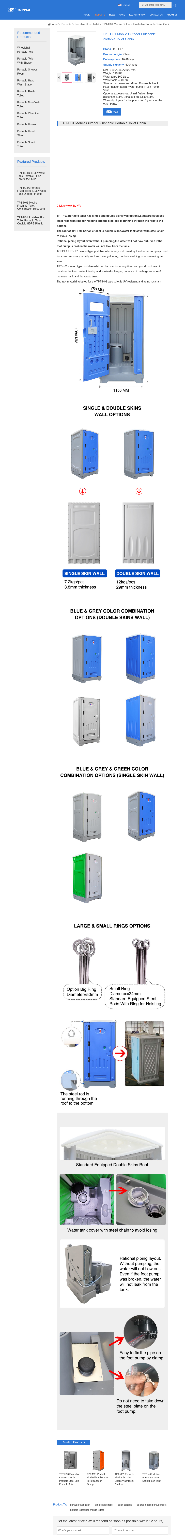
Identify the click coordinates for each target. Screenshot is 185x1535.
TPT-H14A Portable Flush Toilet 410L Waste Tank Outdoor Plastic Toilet (31, 192)
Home (53, 24)
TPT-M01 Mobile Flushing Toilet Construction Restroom (31, 205)
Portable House (26, 124)
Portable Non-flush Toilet (28, 104)
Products (66, 24)
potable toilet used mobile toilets (87, 1510)
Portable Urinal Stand (26, 133)
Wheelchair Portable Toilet (25, 49)
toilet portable (125, 1504)
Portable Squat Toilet (26, 144)
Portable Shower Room (27, 71)
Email (112, 111)
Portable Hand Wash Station (25, 82)
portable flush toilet (80, 1504)
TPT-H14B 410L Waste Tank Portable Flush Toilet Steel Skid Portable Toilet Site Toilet (31, 179)
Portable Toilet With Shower (25, 60)
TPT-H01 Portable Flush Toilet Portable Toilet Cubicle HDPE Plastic (31, 220)
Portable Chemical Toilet (28, 115)
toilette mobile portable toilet (151, 1504)
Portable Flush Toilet (87, 24)
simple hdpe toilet (104, 1504)
